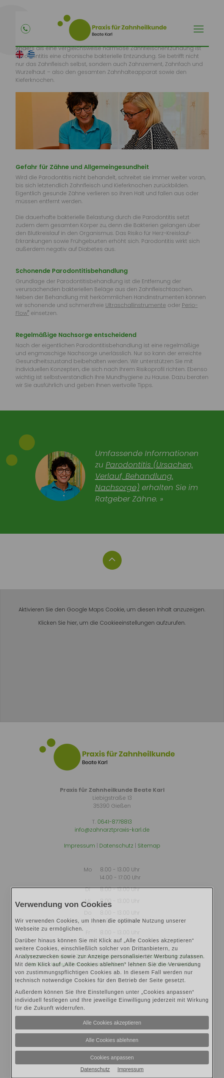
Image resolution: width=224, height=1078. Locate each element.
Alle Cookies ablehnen (112, 1040)
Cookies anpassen (112, 1057)
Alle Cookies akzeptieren (112, 1023)
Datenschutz (95, 1069)
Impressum (130, 1069)
